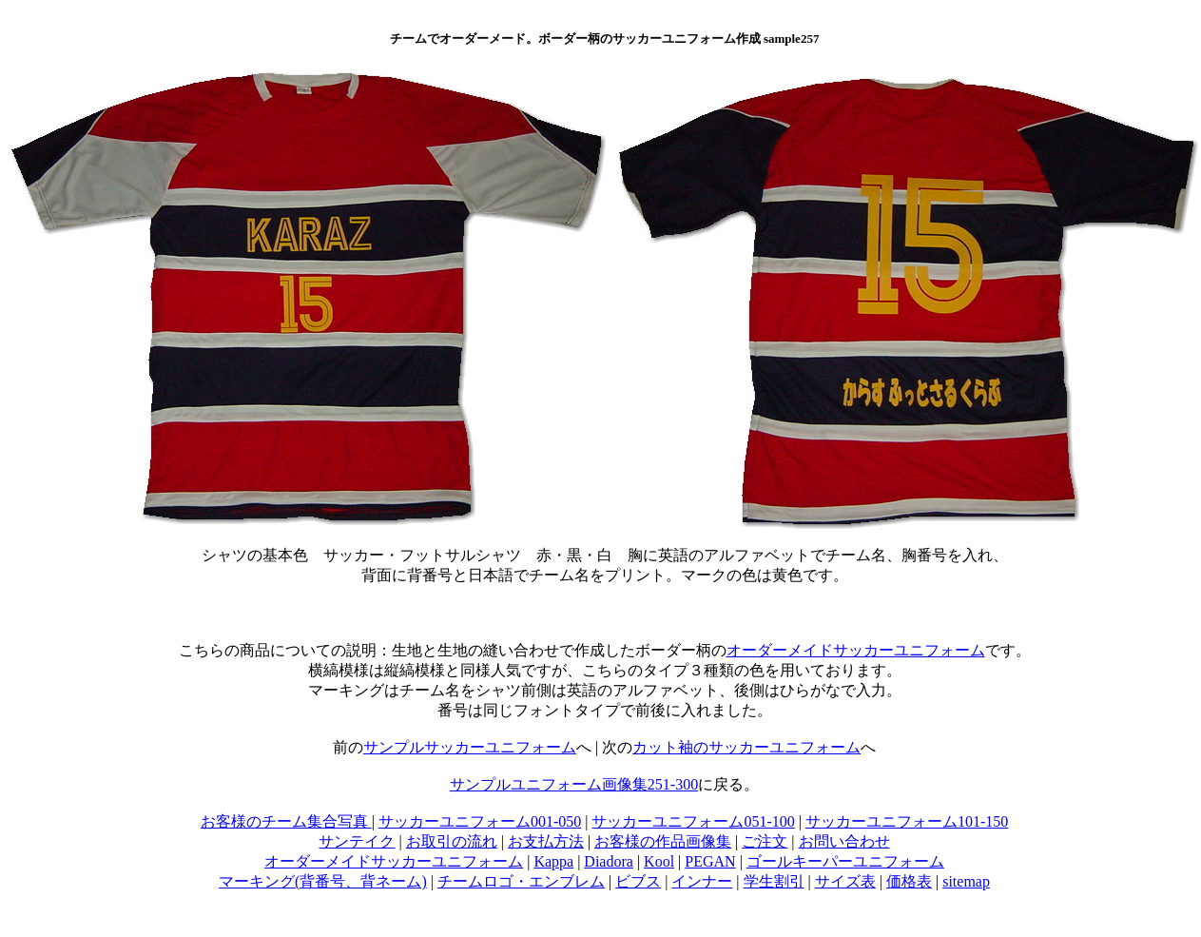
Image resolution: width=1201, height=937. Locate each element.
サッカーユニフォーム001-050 (479, 821)
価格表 (909, 881)
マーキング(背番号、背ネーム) (323, 881)
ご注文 (764, 841)
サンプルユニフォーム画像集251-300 (574, 784)
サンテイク (357, 841)
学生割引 (774, 881)
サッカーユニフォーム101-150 (906, 821)
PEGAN (710, 861)
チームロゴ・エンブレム (521, 881)
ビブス (638, 881)
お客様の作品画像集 (662, 841)
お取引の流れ (451, 841)
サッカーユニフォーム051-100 (692, 821)
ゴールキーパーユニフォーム (845, 861)
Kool (659, 861)
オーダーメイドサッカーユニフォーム (855, 650)
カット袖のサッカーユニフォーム (746, 747)
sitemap (966, 881)
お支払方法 (546, 841)
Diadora (608, 861)
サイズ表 (845, 881)
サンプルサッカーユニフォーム (469, 747)
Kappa (553, 861)
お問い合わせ (844, 841)
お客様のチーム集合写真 (286, 821)
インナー (701, 881)
